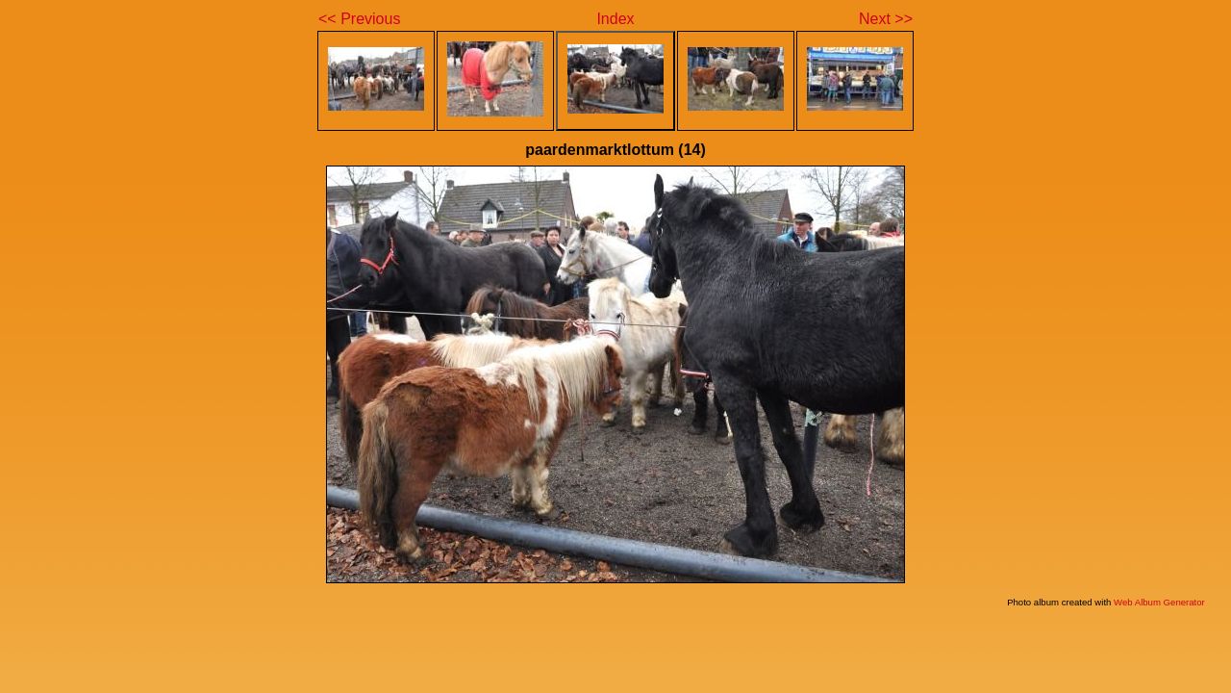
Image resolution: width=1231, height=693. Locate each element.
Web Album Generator (1159, 602)
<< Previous (359, 19)
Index (615, 19)
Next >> (886, 19)
